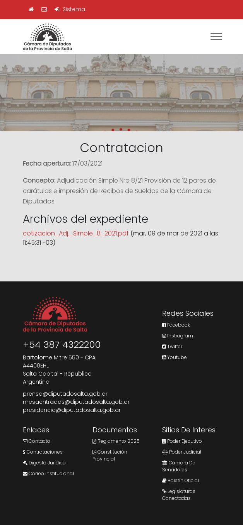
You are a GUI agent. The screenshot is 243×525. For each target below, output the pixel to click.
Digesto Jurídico (44, 462)
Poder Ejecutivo (182, 441)
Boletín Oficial (180, 480)
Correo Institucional (48, 473)
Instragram (177, 335)
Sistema (70, 9)
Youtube (174, 357)
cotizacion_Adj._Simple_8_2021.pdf (76, 233)
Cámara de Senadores (178, 466)
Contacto (36, 441)
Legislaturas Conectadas (178, 494)
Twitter (172, 346)
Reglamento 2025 (116, 441)
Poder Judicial (181, 452)
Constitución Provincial (109, 455)
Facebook (176, 325)
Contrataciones (43, 452)
